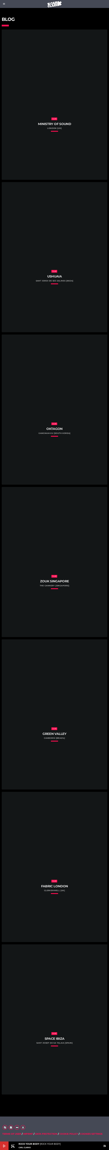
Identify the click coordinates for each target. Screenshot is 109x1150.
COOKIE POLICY (69, 1134)
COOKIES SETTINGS (91, 1134)
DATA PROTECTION (46, 1134)
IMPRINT (28, 1134)
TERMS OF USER (11, 1134)
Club (54, 119)
